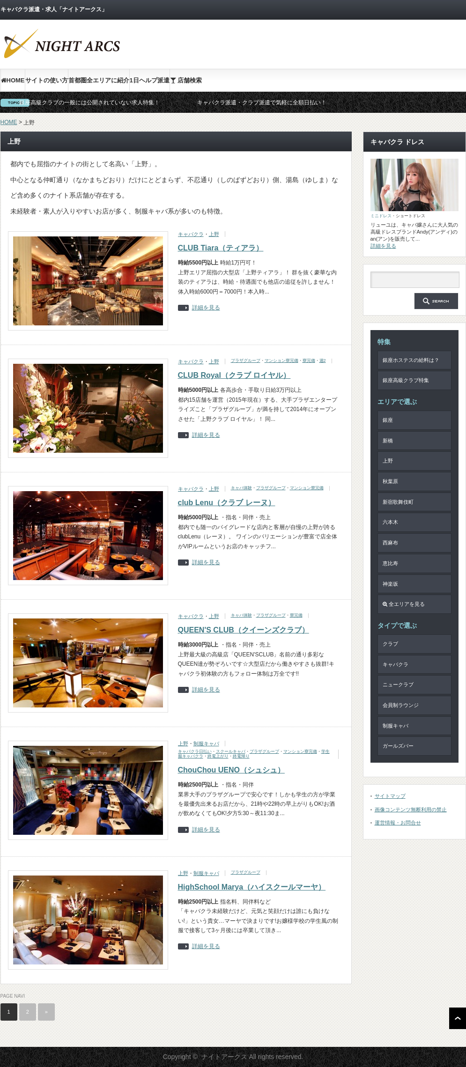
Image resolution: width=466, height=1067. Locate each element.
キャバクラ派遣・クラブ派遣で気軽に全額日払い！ (261, 102)
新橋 (388, 440)
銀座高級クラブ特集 (406, 380)
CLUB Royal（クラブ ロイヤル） (234, 375)
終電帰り (241, 756)
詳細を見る (206, 308)
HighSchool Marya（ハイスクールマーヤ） (252, 887)
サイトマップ (390, 796)
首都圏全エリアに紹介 (98, 80)
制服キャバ (206, 743)
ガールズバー (398, 746)
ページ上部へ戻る (457, 1018)
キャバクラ (191, 234)
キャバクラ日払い (195, 751)
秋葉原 (390, 481)
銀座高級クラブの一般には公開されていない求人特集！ (89, 102)
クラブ (390, 644)
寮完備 (309, 360)
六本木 (390, 522)
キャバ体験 (241, 488)
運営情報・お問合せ (398, 822)
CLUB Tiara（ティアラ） (221, 248)
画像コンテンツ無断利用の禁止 (411, 809)
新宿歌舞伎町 (398, 502)
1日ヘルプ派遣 (150, 80)
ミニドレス (381, 215)
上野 (214, 234)
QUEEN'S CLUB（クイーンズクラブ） (243, 630)
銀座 (388, 420)
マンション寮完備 (281, 360)
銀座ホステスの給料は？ (411, 360)
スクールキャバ (230, 751)
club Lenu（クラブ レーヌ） (226, 503)
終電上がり (218, 756)
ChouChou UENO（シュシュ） (231, 770)
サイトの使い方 (46, 80)
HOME (13, 80)
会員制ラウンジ (401, 705)
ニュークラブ (398, 684)
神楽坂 (390, 584)
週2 (322, 360)
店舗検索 (186, 80)
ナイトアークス (224, 1056)
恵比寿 (390, 563)
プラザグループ (245, 360)
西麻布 (390, 542)
